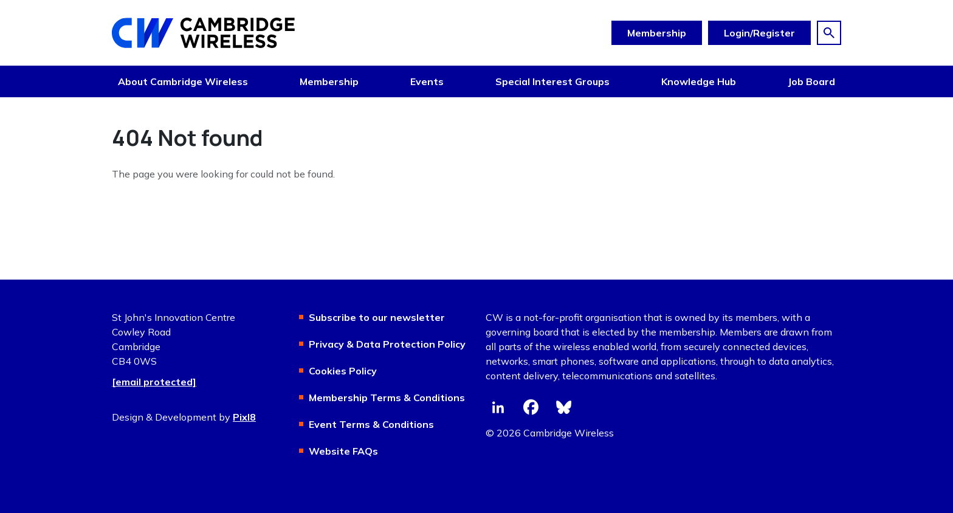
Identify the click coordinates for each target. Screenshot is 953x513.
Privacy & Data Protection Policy (387, 344)
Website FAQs (343, 451)
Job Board (811, 81)
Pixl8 (244, 417)
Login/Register (759, 33)
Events (427, 81)
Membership (656, 33)
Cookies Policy (343, 371)
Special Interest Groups (552, 81)
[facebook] (530, 407)
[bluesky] (563, 407)
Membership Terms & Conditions (387, 397)
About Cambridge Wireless (183, 81)
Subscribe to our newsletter (377, 317)
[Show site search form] (829, 33)
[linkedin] (498, 407)
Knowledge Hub (698, 81)
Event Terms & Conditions (371, 424)
